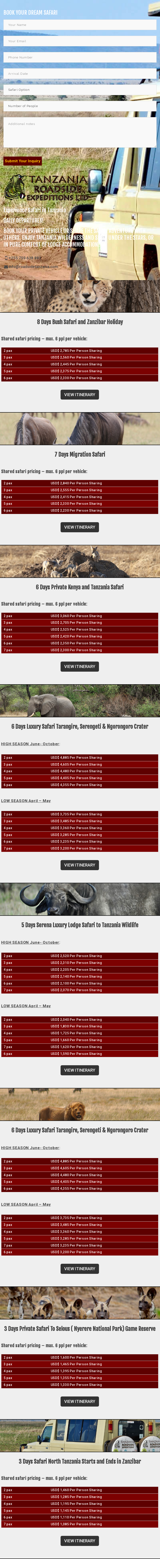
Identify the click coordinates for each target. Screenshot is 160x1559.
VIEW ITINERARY (79, 394)
